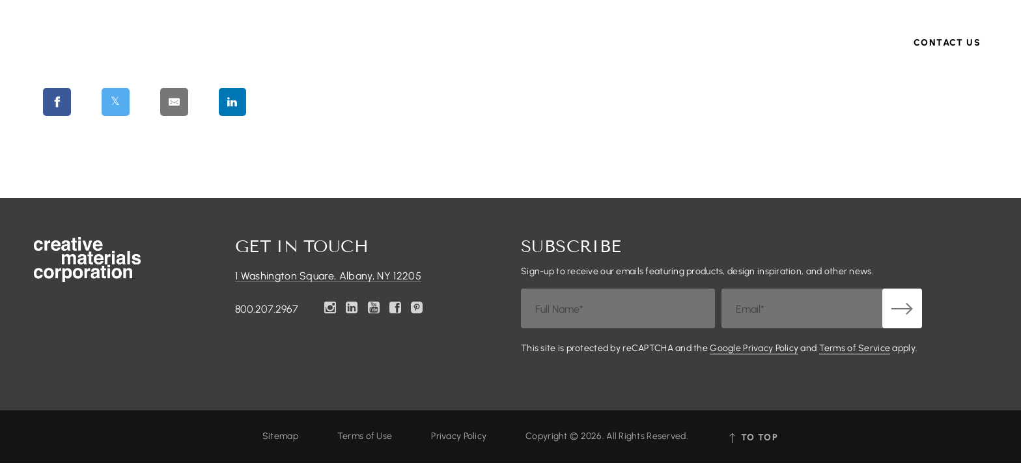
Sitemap (280, 436)
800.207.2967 (266, 309)
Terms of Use (364, 436)
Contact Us (947, 61)
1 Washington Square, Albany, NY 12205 (328, 276)
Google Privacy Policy (754, 348)
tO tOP (752, 437)
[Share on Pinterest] (301, 101)
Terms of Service (854, 348)
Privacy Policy (458, 436)
